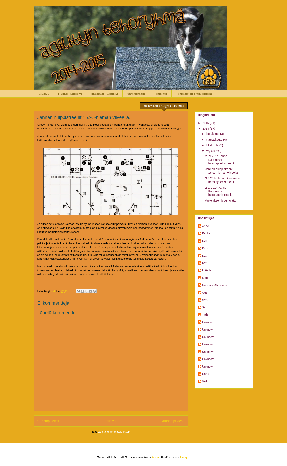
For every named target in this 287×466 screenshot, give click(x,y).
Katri (205, 263)
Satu (205, 300)
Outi (205, 292)
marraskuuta (214, 139)
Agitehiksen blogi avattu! (221, 200)
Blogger (184, 457)
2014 (206, 128)
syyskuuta (213, 151)
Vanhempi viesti (172, 421)
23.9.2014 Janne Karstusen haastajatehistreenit (219, 159)
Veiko (205, 381)
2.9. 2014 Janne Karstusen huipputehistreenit (218, 191)
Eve (204, 241)
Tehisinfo (160, 93)
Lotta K (206, 270)
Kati (204, 255)
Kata (205, 248)
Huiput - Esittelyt (70, 93)
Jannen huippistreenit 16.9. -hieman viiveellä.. (222, 170)
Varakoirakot (136, 93)
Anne (205, 226)
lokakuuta (212, 145)
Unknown (208, 322)
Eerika (206, 233)
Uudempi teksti (48, 421)
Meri (205, 277)
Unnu (205, 374)
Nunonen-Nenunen (214, 285)
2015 (206, 123)
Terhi (205, 314)
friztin (155, 457)
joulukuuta (213, 133)
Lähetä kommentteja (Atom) (114, 431)
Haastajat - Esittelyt (104, 93)
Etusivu (44, 93)
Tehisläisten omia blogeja (194, 93)
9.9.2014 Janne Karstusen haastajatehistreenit (222, 180)
